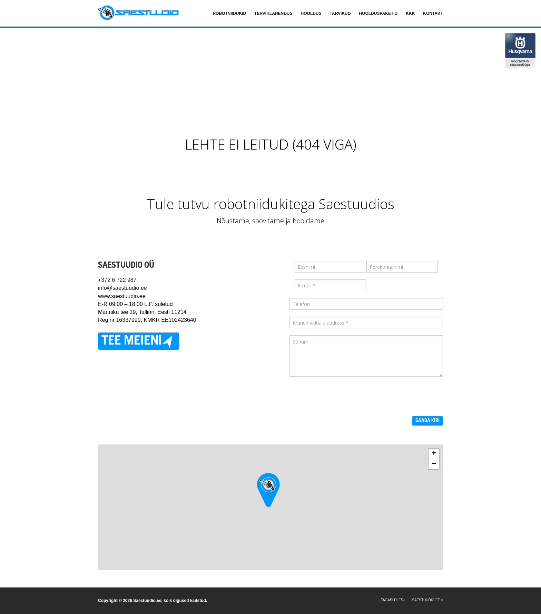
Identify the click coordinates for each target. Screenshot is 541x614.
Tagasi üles (392, 600)
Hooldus (311, 13)
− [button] (434, 464)
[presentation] (341, 396)
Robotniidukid (229, 13)
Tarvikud (340, 13)
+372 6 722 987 (117, 280)
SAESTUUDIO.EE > (427, 600)
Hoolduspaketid (378, 13)
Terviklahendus (273, 13)
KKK (410, 13)
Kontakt (433, 13)
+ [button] (434, 454)
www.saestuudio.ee (122, 296)
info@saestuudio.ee (122, 288)
